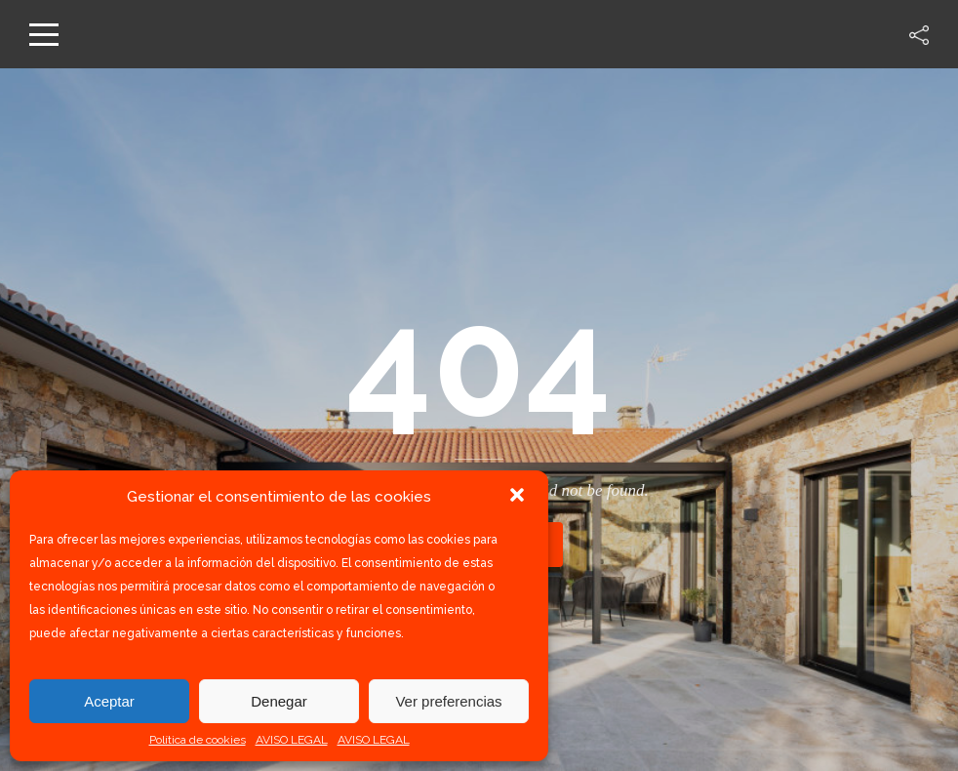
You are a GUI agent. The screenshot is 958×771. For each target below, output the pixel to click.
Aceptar (109, 701)
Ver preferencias (448, 701)
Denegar (279, 701)
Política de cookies (197, 740)
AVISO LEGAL (292, 740)
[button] (517, 496)
